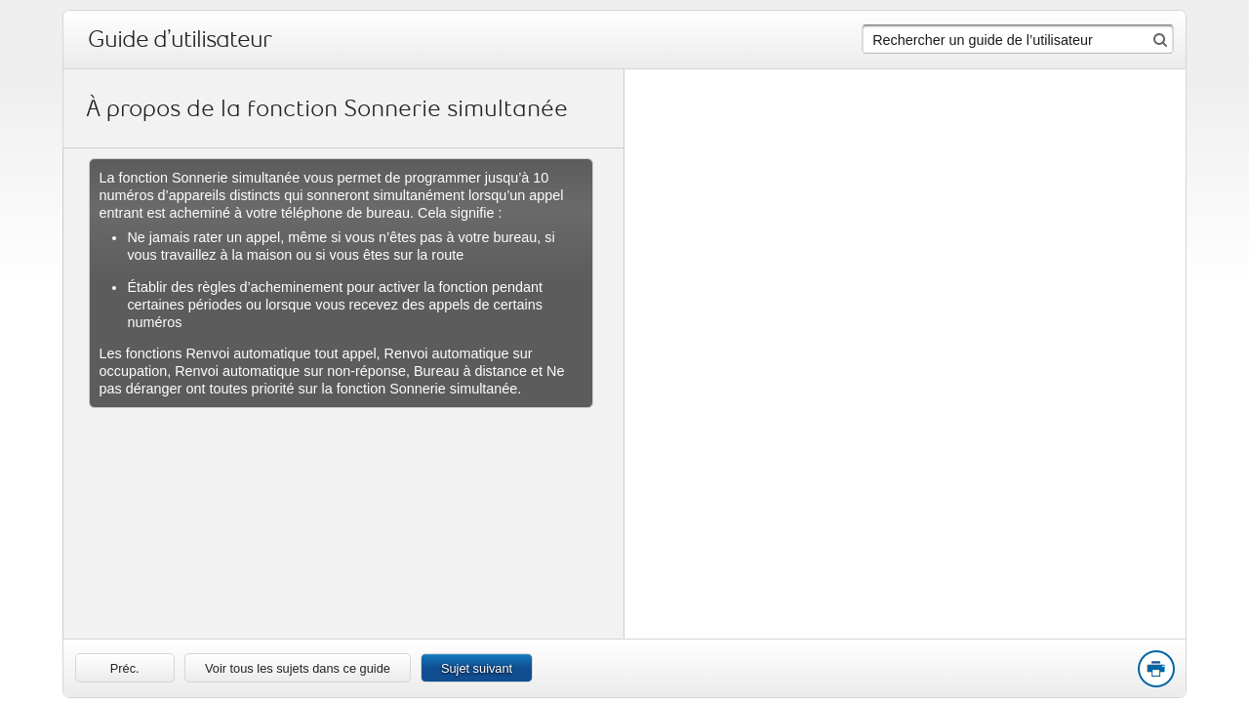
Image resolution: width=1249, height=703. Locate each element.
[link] (125, 667)
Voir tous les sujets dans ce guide (297, 668)
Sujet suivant (476, 668)
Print (1155, 669)
